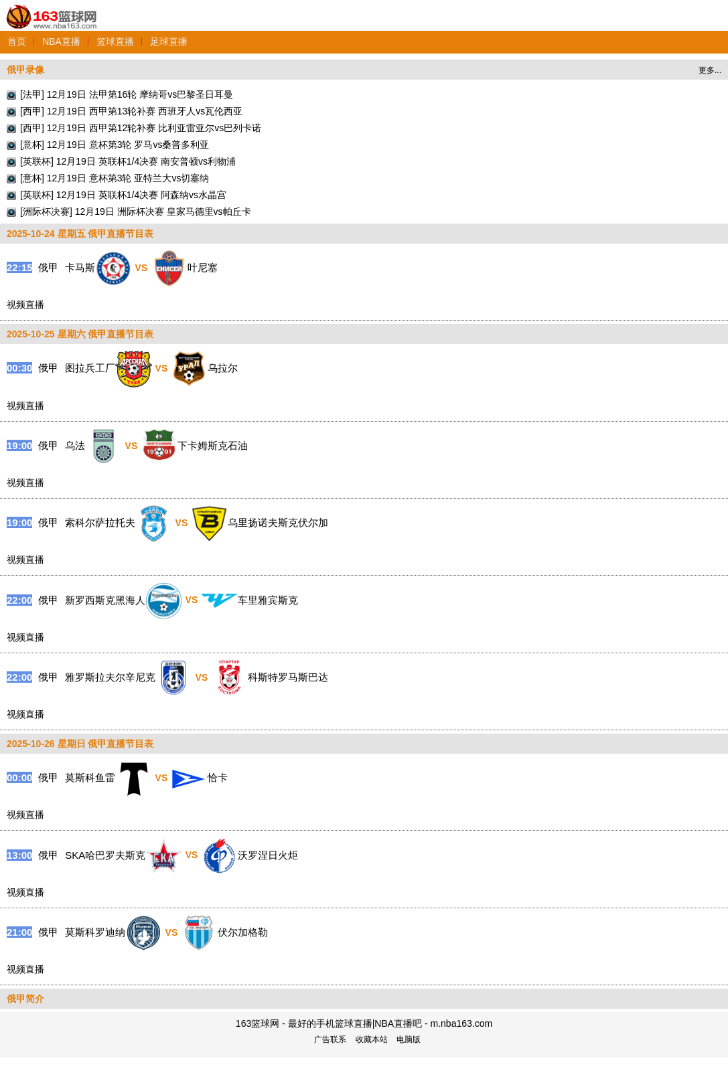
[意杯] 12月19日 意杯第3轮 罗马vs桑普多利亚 (114, 144)
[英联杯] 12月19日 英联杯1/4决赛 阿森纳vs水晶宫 (123, 194)
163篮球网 (51, 9)
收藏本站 (372, 1039)
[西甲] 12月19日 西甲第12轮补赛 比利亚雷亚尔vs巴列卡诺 (140, 127)
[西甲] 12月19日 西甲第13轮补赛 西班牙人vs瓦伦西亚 (131, 111)
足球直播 (169, 41)
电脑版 (408, 1039)
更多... (710, 70)
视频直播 (25, 304)
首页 (16, 41)
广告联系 (330, 1039)
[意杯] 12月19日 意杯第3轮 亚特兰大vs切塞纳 (114, 178)
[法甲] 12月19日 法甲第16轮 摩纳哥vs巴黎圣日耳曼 (126, 94)
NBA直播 (61, 41)
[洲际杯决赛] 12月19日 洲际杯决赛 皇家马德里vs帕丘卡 (135, 211)
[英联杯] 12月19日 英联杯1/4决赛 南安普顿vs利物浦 (128, 161)
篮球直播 (115, 41)
